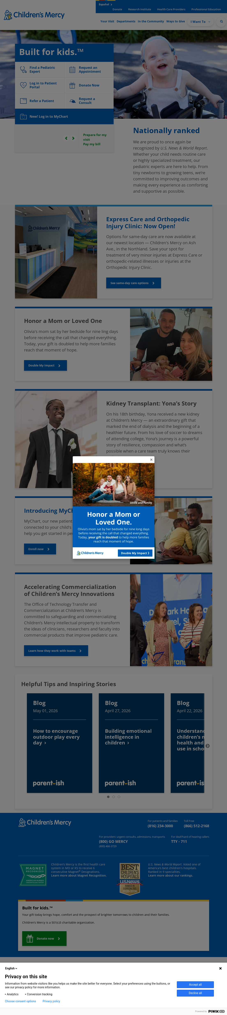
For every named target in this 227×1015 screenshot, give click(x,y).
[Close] (151, 459)
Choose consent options (20, 1001)
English (11, 968)
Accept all (195, 984)
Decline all (195, 993)
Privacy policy (51, 1001)
